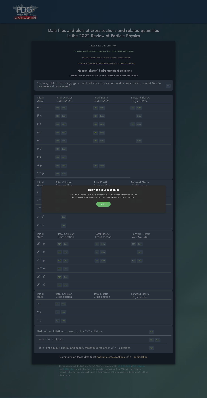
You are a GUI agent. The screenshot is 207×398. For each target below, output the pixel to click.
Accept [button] (103, 204)
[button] (103, 199)
